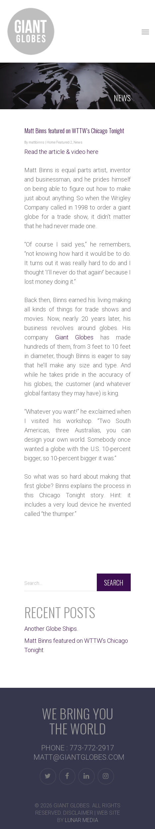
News (78, 142)
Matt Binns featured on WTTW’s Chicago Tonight (74, 130)
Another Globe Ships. (51, 628)
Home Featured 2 (59, 142)
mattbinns (36, 142)
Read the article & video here (61, 151)
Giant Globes (74, 337)
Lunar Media (81, 820)
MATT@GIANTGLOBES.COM (79, 757)
